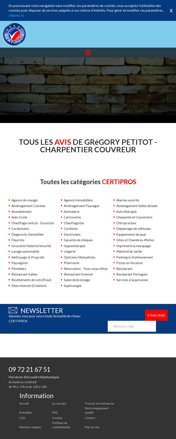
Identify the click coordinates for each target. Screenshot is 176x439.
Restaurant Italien (24, 274)
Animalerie (72, 211)
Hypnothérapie (75, 245)
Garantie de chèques (79, 240)
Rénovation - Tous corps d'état (86, 268)
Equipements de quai (131, 234)
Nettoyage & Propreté (28, 257)
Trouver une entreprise (100, 396)
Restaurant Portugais (132, 274)
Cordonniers (20, 228)
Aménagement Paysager (82, 206)
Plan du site (93, 419)
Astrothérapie (126, 211)
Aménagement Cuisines (28, 206)
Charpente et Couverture (134, 217)
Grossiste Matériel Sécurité (31, 245)
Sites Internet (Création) (29, 285)
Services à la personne (132, 279)
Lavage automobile (25, 251)
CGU (22, 410)
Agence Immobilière (79, 200)
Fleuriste (17, 240)
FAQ (55, 405)
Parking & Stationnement (134, 257)
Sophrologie (73, 285)
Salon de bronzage (77, 279)
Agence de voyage (24, 200)
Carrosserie (72, 217)
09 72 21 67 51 (29, 362)
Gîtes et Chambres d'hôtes (136, 240)
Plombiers (19, 268)
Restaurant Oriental (78, 274)
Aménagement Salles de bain (137, 206)
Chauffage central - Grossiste (33, 223)
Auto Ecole (19, 217)
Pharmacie (71, 262)
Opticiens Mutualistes (80, 257)
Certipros (161, 432)
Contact (90, 410)
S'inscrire (156, 315)
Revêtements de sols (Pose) (31, 279)
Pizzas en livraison (129, 262)
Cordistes (71, 228)
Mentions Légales (31, 419)
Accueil (24, 396)
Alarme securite (128, 200)
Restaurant (124, 268)
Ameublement (21, 211)
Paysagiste (19, 262)
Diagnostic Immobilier (28, 234)
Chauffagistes (74, 223)
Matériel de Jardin (129, 251)
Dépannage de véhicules (134, 228)
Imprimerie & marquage (133, 245)
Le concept (59, 396)
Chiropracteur (126, 223)
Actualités (26, 405)
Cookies (57, 410)
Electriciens (72, 234)
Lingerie (70, 251)
